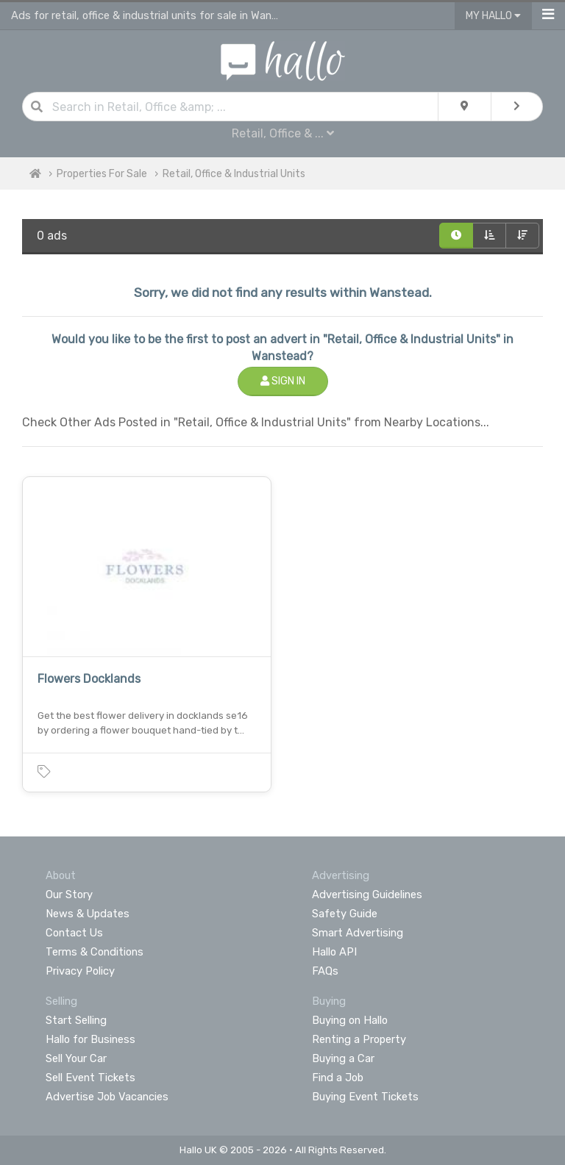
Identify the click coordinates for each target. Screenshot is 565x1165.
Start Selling (76, 1020)
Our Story (69, 894)
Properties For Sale (102, 174)
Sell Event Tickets (90, 1077)
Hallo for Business (90, 1039)
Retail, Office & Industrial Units (234, 174)
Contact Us (74, 932)
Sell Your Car (76, 1058)
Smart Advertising (357, 932)
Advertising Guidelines (367, 894)
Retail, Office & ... (283, 133)
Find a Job (337, 1077)
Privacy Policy (80, 971)
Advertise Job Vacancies (107, 1096)
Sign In (282, 381)
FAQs (325, 971)
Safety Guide (344, 913)
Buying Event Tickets (365, 1096)
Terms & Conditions (94, 951)
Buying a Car (343, 1058)
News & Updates (87, 913)
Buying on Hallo (350, 1020)
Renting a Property (359, 1039)
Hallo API (334, 951)
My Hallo (493, 16)
